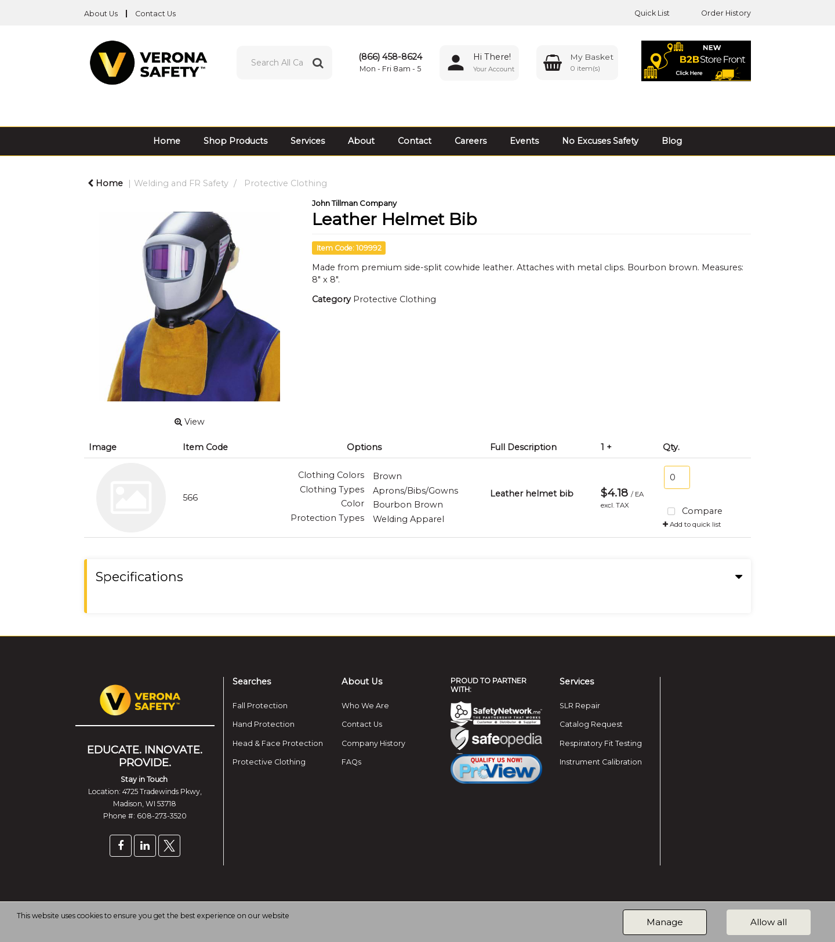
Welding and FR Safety (181, 183)
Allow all (768, 921)
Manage (665, 921)
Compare (693, 511)
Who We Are (365, 705)
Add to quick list (692, 524)
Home (166, 141)
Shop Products (235, 141)
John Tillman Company (354, 203)
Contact (414, 141)
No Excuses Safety (600, 141)
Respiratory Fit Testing (601, 743)
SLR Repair (580, 705)
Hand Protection (264, 724)
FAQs (351, 762)
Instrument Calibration (601, 762)
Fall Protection (260, 705)
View (190, 421)
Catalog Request (591, 724)
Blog (672, 141)
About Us (101, 13)
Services (308, 141)
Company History (373, 743)
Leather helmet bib (531, 493)
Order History (717, 13)
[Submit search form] (317, 62)
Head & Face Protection (278, 743)
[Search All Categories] (284, 62)
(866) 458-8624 (390, 57)
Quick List (643, 13)
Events (524, 141)
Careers (471, 141)
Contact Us (155, 13)
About (361, 141)
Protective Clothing (285, 183)
